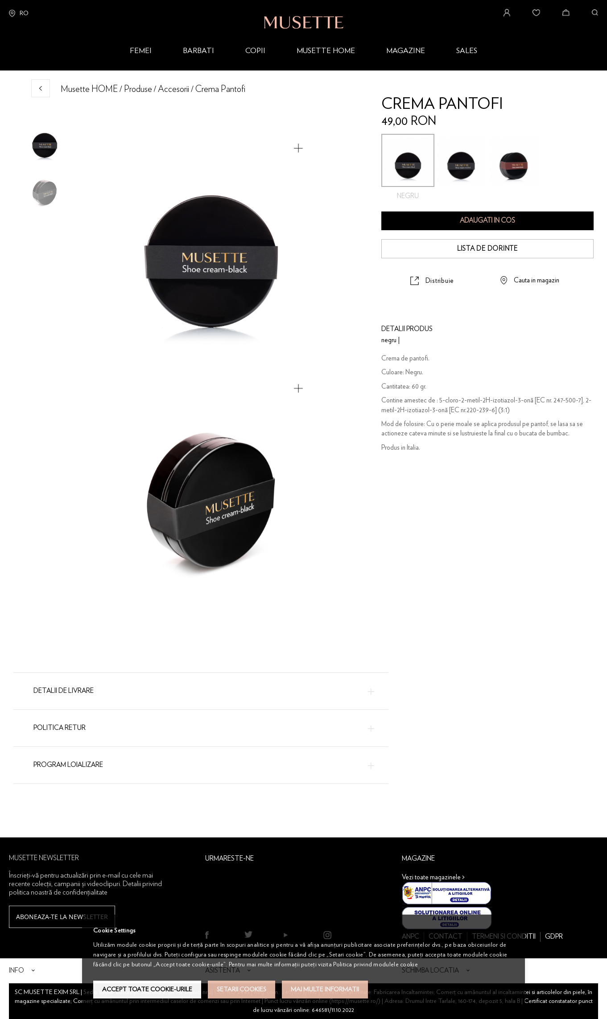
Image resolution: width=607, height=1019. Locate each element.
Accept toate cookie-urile (147, 989)
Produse (138, 89)
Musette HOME (89, 89)
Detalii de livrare (63, 691)
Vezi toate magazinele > (433, 877)
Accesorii (173, 89)
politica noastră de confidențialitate (58, 892)
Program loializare (68, 765)
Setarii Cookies (241, 989)
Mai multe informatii (325, 989)
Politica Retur (59, 728)
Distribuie (439, 281)
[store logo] (303, 14)
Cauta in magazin (536, 280)
